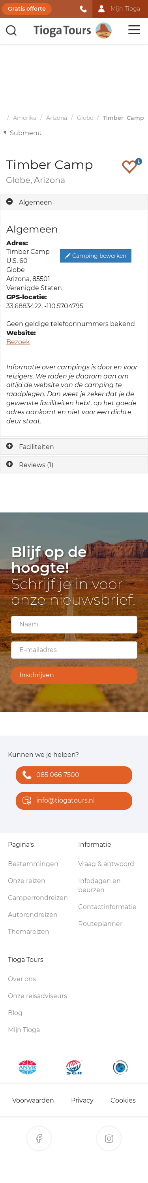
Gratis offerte (27, 8)
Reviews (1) (36, 465)
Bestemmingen (33, 864)
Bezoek (18, 342)
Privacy (82, 1100)
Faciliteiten (36, 447)
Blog (15, 1013)
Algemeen (35, 202)
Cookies (123, 1100)
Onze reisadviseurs (37, 996)
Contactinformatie (107, 907)
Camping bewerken (95, 255)
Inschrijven (36, 675)
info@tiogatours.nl (57, 801)
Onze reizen (26, 881)
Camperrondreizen (38, 898)
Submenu (26, 133)
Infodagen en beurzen (99, 885)
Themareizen (28, 931)
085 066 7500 (49, 775)
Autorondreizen (33, 914)
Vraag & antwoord (106, 864)
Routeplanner (100, 924)
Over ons (22, 979)
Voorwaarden (33, 1100)
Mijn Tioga (24, 1030)
